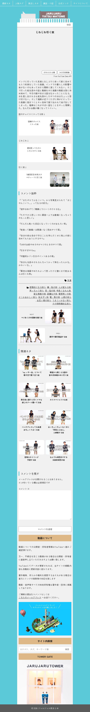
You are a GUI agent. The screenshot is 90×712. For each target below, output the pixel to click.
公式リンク (63, 3)
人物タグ (19, 3)
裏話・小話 (48, 3)
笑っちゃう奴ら (36, 290)
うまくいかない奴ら (61, 300)
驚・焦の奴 (55, 297)
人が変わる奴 (64, 287)
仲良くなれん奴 (63, 290)
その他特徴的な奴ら (61, 303)
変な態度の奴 (40, 293)
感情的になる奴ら (37, 287)
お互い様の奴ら (44, 300)
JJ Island (45, 621)
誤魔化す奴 (52, 293)
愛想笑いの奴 (64, 293)
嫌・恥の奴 (52, 287)
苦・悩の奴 (50, 290)
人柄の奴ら (66, 297)
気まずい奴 (43, 297)
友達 (69, 280)
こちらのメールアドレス (30, 597)
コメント (24, 488)
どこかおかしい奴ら (28, 297)
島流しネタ (33, 3)
